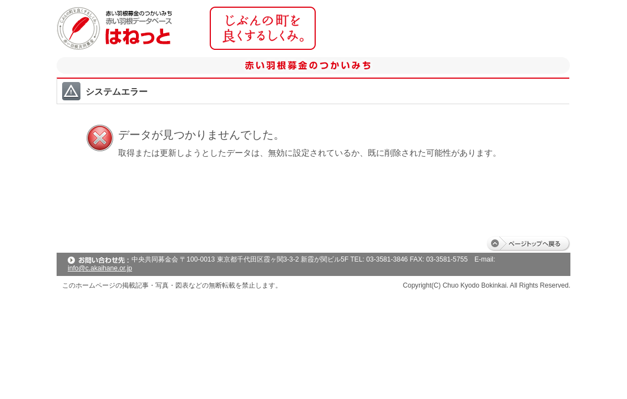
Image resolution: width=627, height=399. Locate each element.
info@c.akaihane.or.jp (100, 268)
